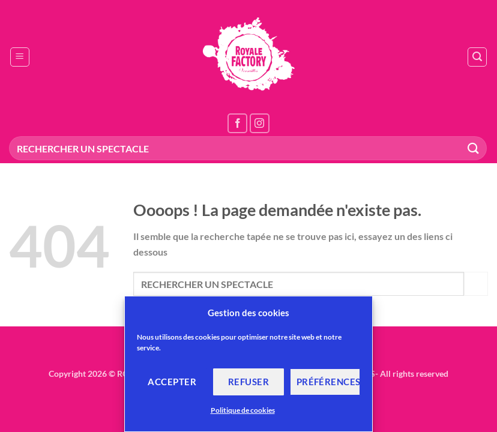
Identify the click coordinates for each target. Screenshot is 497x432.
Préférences (328, 381)
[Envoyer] (474, 148)
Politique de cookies (243, 410)
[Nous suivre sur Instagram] (260, 123)
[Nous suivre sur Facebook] (237, 123)
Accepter (172, 381)
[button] (19, 57)
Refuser (248, 381)
